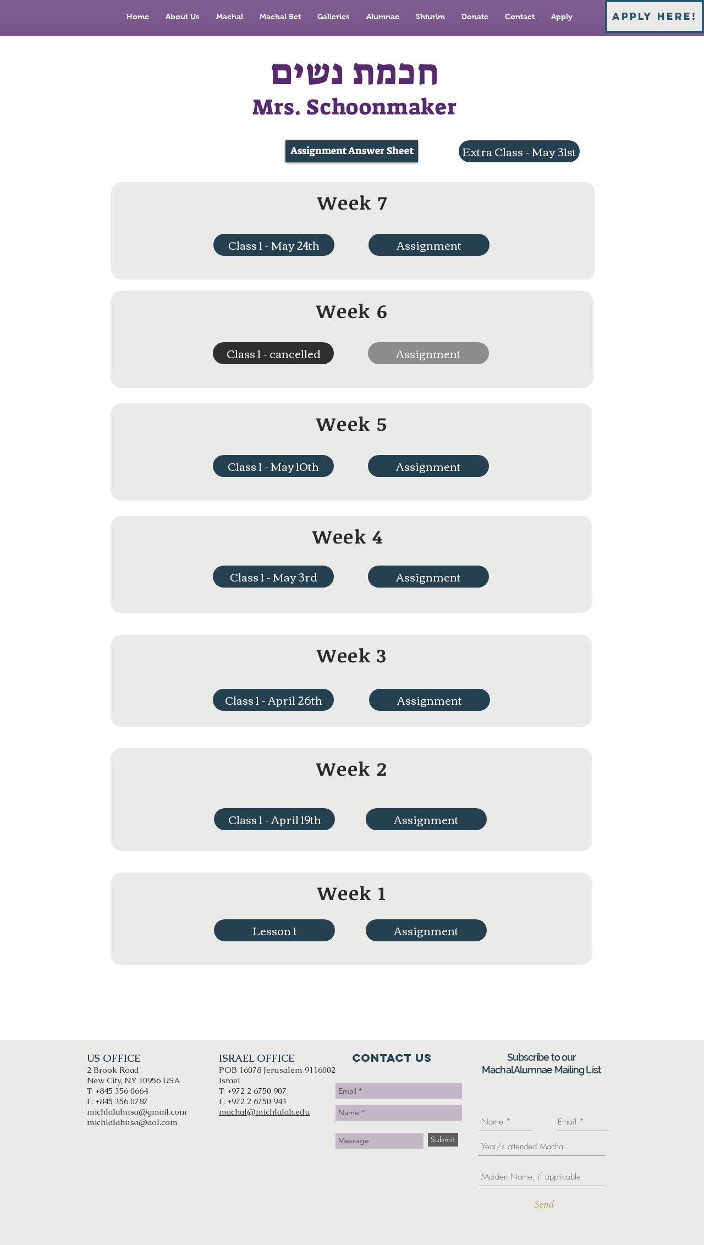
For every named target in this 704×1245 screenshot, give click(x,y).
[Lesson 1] (274, 930)
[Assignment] (429, 245)
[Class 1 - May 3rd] (273, 577)
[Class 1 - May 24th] (273, 245)
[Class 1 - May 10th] (273, 466)
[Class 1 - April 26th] (273, 700)
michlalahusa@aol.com (132, 1122)
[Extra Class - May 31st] (519, 151)
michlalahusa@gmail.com (137, 1111)
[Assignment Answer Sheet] (351, 151)
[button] (273, 353)
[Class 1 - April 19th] (274, 819)
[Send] (544, 1204)
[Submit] (443, 1140)
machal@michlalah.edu (264, 1111)
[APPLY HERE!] (654, 16)
